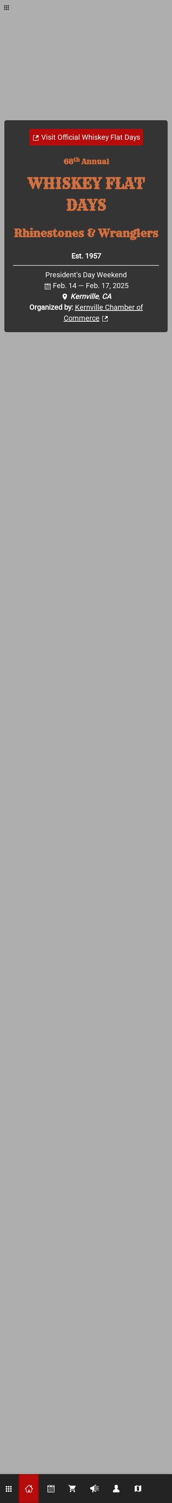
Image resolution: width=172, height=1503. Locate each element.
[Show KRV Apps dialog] (6, 7)
